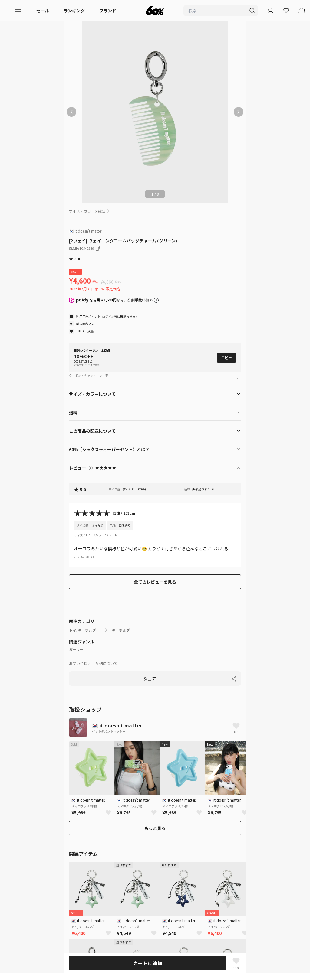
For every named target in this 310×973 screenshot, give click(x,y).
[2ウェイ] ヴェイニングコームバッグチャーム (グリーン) (188, 712)
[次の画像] (238, 112)
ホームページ (78, 712)
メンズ (11, 745)
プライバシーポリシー (26, 805)
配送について (106, 663)
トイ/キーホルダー (84, 630)
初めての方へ (17, 794)
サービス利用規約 (22, 815)
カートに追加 (147, 963)
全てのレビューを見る (155, 582)
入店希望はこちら (22, 859)
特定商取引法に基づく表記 (30, 837)
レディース (15, 734)
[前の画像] (71, 112)
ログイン (108, 316)
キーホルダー (123, 630)
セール (42, 11)
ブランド (107, 11)
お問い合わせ (80, 663)
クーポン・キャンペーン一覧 (88, 375)
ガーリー (76, 649)
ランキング (74, 11)
